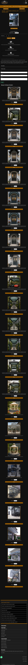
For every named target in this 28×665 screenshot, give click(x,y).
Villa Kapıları (3, 636)
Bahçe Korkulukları (3, 641)
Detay (14, 104)
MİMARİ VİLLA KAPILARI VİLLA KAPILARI (5, 61)
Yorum (1, 77)
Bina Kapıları (3, 633)
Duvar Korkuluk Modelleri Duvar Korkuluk (18, 62)
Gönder (2, 82)
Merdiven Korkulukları (4, 647)
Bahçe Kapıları (3, 630)
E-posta (2, 74)
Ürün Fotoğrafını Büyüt (14, 28)
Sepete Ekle (9, 38)
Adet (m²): (2, 35)
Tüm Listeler (3, 652)
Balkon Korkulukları (3, 644)
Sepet (25, 2)
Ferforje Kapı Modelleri (12, 61)
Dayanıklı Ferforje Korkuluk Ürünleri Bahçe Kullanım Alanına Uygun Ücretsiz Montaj (12, 651)
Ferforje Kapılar (3, 627)
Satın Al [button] (13, 38)
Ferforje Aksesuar (3, 625)
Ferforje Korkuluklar (4, 638)
